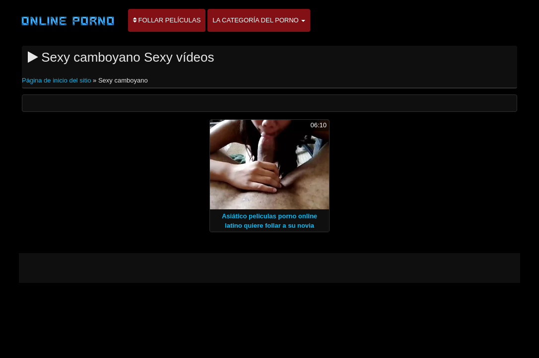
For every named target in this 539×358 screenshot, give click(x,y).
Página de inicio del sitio (57, 80)
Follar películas (167, 20)
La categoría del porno (258, 20)
